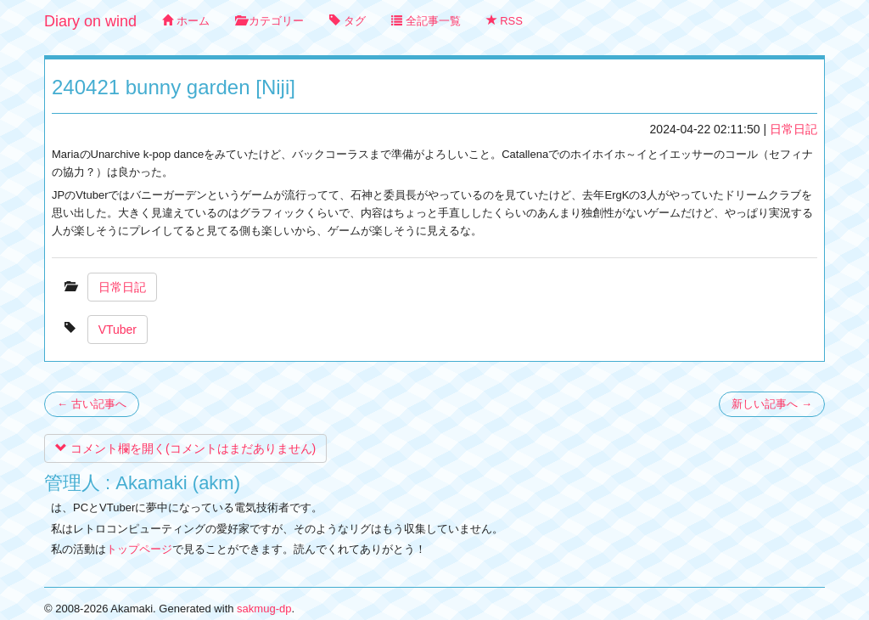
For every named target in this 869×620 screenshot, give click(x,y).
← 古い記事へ (91, 403)
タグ (347, 20)
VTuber (117, 329)
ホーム (186, 20)
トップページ (139, 549)
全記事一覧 (426, 20)
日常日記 (793, 129)
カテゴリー (270, 20)
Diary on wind (90, 21)
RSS (504, 20)
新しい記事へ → (772, 403)
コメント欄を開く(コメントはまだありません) (185, 448)
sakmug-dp (264, 608)
